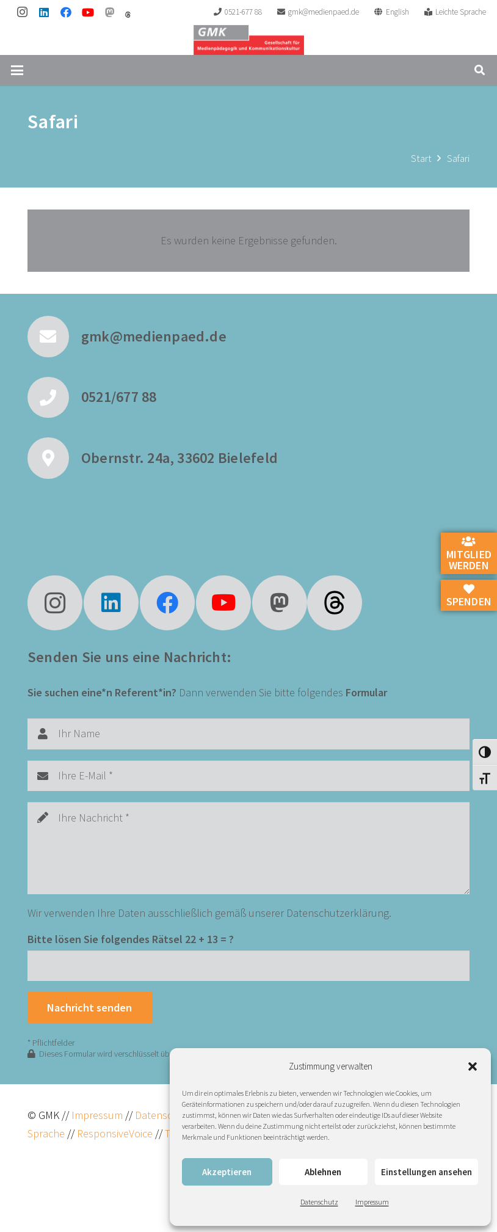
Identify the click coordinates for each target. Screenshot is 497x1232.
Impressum (372, 1201)
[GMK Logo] (249, 39)
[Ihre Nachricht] (248, 848)
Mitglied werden (469, 554)
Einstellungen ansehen (426, 1172)
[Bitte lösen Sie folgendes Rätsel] (248, 965)
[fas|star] (334, 602)
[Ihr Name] (248, 733)
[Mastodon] (110, 12)
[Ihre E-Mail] (248, 775)
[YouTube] (88, 12)
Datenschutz (319, 1201)
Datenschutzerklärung (337, 913)
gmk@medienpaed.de (154, 336)
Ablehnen (323, 1172)
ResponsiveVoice (115, 1133)
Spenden (469, 596)
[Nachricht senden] (89, 1007)
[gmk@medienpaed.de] (54, 336)
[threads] (128, 15)
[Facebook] (66, 12)
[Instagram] (22, 12)
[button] (472, 1066)
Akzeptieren (227, 1172)
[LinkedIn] (44, 12)
